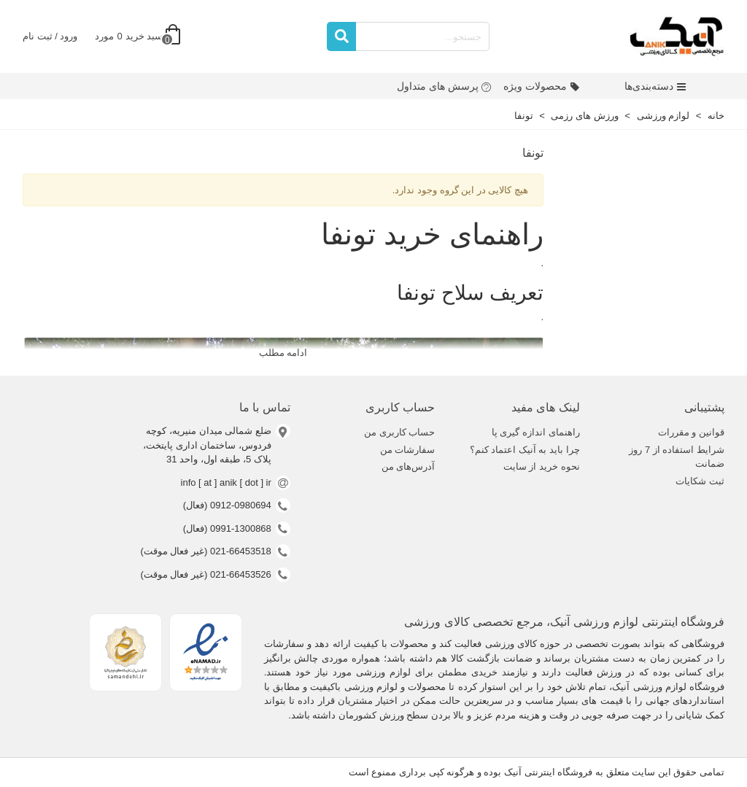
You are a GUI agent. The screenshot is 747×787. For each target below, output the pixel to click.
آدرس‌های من (409, 466)
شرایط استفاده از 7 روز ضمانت (676, 457)
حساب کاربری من (399, 432)
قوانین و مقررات (691, 432)
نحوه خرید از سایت (541, 466)
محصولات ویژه (541, 86)
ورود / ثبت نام (50, 36)
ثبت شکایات (700, 481)
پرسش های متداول (444, 86)
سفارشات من (408, 449)
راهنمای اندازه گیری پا (536, 432)
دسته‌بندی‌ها (655, 86)
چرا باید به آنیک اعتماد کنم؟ (525, 449)
